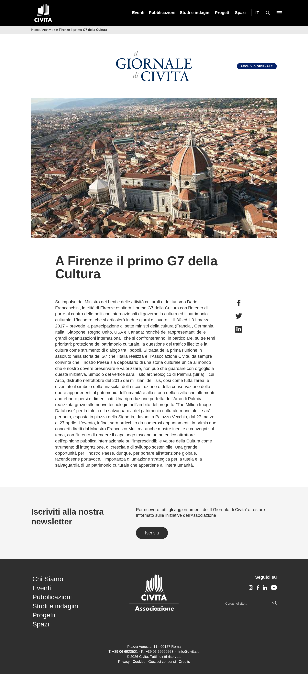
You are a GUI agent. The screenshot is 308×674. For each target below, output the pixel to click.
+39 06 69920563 (159, 652)
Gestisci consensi (162, 662)
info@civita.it (188, 652)
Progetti (222, 12)
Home (35, 29)
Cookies (139, 662)
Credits (184, 662)
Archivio (47, 29)
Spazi (240, 12)
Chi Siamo (47, 579)
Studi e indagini (195, 12)
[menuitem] (138, 12)
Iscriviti (152, 532)
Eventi (138, 12)
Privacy (124, 662)
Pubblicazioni (162, 12)
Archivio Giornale (257, 66)
